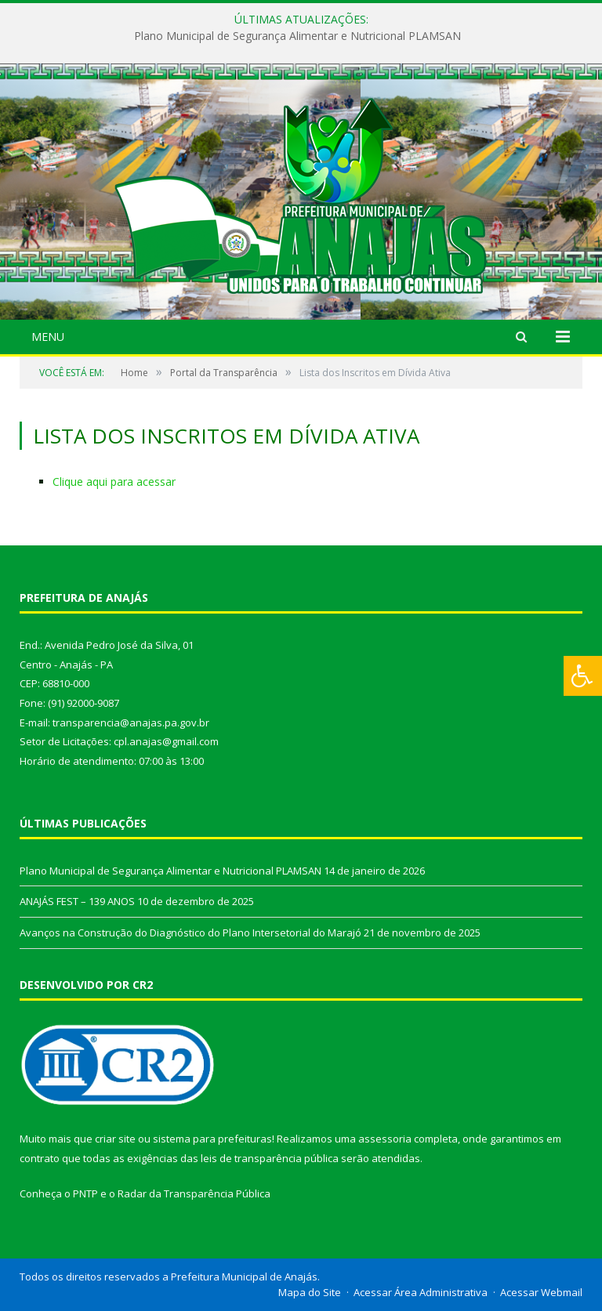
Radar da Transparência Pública (194, 1193)
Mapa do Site (309, 1292)
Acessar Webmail (541, 1292)
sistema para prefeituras (212, 1139)
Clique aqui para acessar (114, 481)
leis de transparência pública (270, 1158)
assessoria (385, 1139)
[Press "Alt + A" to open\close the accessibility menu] (583, 676)
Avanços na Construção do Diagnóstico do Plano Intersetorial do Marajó (190, 932)
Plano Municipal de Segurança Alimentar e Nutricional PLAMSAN (297, 36)
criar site (115, 1139)
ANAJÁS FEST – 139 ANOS (77, 901)
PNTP (85, 1193)
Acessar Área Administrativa (421, 1292)
